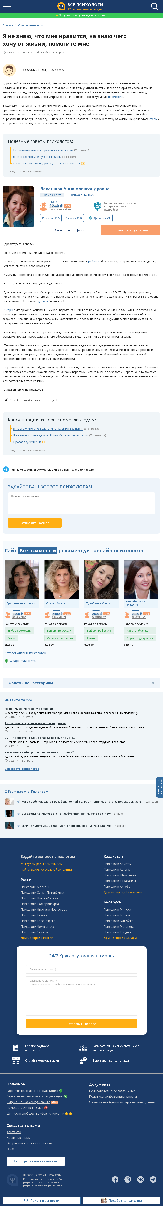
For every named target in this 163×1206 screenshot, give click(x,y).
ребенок (94, 261)
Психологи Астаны (117, 869)
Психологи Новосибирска (39, 898)
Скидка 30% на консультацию (28, 1102)
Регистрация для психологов (36, 1161)
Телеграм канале (82, 469)
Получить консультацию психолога (81, 15)
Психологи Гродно (117, 932)
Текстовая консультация (111, 1060)
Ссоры (9, 310)
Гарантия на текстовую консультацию (35, 1096)
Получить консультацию (131, 230)
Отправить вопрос (81, 1024)
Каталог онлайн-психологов (25, 653)
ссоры (153, 119)
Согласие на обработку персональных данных (122, 1102)
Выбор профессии (19, 630)
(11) (74, 218)
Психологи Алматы (117, 864)
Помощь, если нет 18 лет (25, 1108)
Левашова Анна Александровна (75, 188)
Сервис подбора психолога (37, 1048)
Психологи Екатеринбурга (40, 904)
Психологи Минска (117, 909)
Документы (100, 1084)
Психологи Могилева (119, 927)
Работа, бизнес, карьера (50, 52)
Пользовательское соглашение (112, 1091)
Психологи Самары (34, 932)
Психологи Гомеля (117, 915)
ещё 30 (49, 644)
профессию (115, 97)
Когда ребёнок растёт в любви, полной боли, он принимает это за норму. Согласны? (83, 801)
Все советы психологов (22, 768)
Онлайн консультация (42, 1060)
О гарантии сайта (23, 661)
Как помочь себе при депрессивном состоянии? (39, 752)
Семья (11, 638)
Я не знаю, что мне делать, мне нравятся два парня (48, 428)
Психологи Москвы (35, 887)
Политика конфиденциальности (113, 1096)
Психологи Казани (34, 915)
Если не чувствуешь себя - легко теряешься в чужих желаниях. (67, 825)
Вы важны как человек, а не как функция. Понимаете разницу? (66, 813)
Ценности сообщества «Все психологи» (35, 1113)
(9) (102, 218)
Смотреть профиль (69, 230)
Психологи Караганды (120, 881)
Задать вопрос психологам (27, 171)
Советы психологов (30, 25)
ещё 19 (128, 644)
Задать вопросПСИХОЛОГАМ (159, 787)
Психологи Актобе (117, 886)
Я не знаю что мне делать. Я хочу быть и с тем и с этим (50, 435)
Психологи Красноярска (38, 921)
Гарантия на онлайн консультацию (32, 1091)
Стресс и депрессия (60, 638)
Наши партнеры (18, 1138)
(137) (51, 218)
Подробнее (111, 209)
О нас (10, 1149)
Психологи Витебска (118, 921)
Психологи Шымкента (120, 875)
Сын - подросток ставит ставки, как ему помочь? (40, 738)
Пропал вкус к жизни (27, 442)
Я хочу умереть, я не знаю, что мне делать (35, 723)
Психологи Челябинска (37, 927)
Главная (8, 25)
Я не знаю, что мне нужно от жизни (37, 157)
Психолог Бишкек (82, 195)
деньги (43, 301)
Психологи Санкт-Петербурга (42, 892)
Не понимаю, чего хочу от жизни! (29, 708)
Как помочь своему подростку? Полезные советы (46, 163)
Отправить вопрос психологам (29, 1143)
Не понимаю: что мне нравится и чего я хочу (43, 150)
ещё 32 (9, 644)
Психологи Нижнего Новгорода (44, 909)
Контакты (14, 1132)
